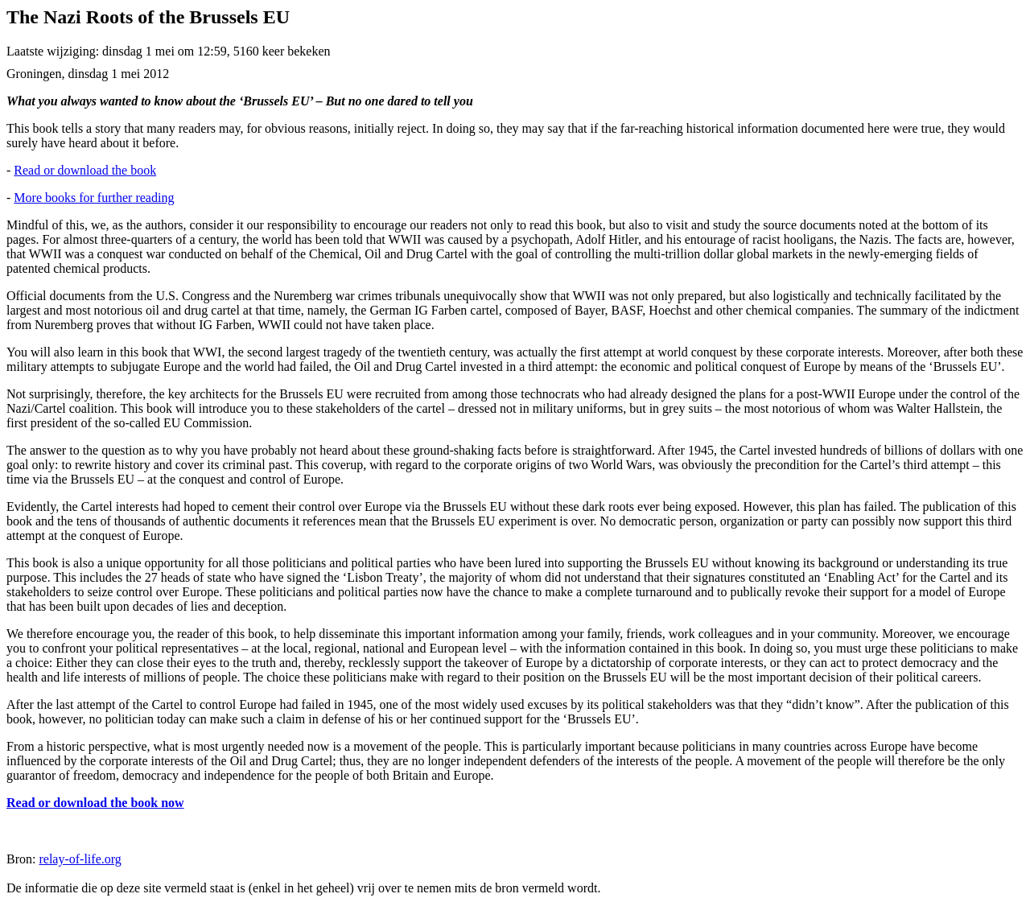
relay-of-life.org (80, 859)
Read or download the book (85, 170)
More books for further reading (94, 197)
